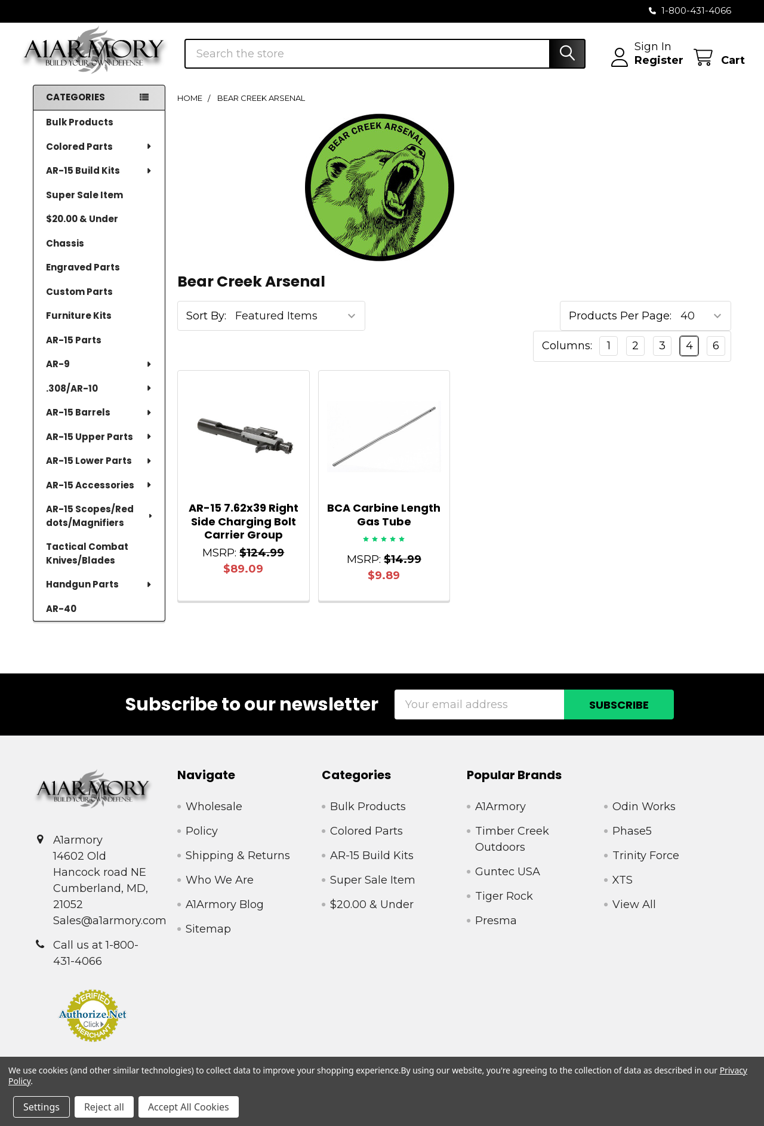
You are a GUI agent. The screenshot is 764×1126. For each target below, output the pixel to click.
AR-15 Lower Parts (99, 470)
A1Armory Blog (225, 915)
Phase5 (632, 841)
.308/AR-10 (99, 398)
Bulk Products (79, 132)
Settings (41, 1106)
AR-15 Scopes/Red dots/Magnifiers (100, 526)
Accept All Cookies (188, 1106)
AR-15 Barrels (99, 422)
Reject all (104, 1106)
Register (645, 67)
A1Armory (500, 817)
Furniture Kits (79, 325)
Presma (496, 931)
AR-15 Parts (73, 350)
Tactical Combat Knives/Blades (87, 563)
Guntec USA (507, 882)
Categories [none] (75, 107)
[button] (93, 1026)
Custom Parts (79, 302)
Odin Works (644, 817)
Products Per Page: (620, 326)
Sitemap (208, 939)
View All (634, 915)
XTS (622, 890)
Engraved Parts (83, 277)
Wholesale (214, 817)
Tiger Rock (504, 906)
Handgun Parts (99, 594)
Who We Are (220, 890)
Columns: (567, 356)
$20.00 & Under (82, 229)
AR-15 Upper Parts (99, 447)
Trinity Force (645, 866)
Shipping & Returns (238, 866)
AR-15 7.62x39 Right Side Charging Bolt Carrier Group (243, 532)
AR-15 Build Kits (99, 180)
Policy (202, 841)
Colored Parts (99, 156)
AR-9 (99, 374)
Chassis (65, 253)
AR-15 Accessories (99, 495)
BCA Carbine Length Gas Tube (383, 525)
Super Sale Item (84, 205)
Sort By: (206, 326)
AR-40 (61, 619)
